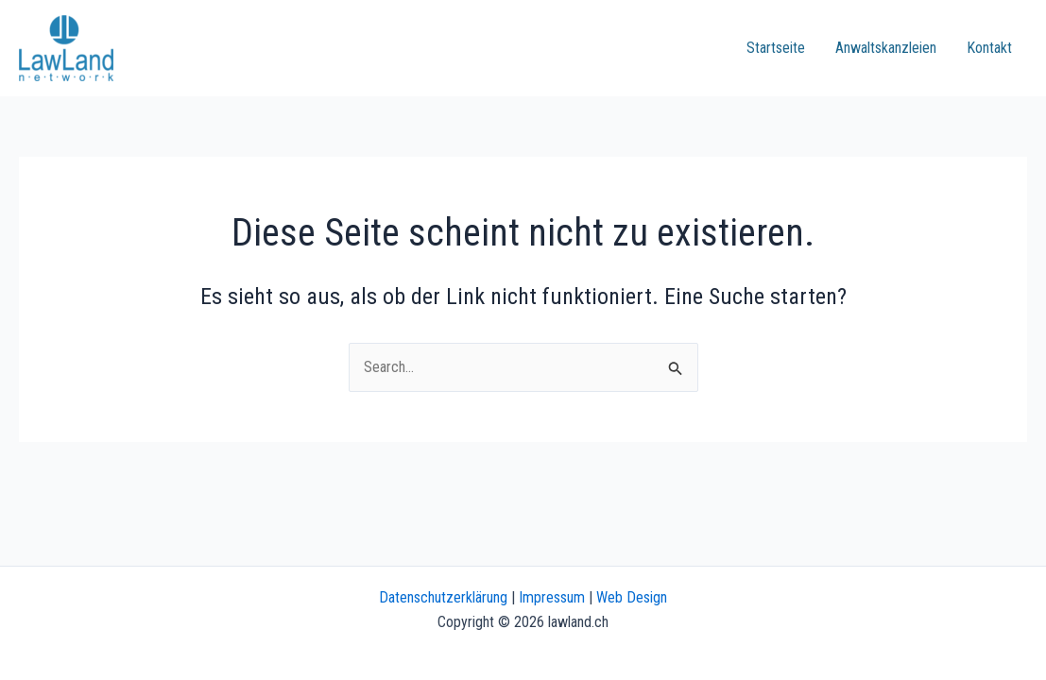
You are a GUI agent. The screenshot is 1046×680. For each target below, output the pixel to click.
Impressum (552, 597)
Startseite (775, 48)
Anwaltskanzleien (885, 48)
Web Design (631, 597)
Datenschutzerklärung (443, 597)
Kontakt (989, 48)
